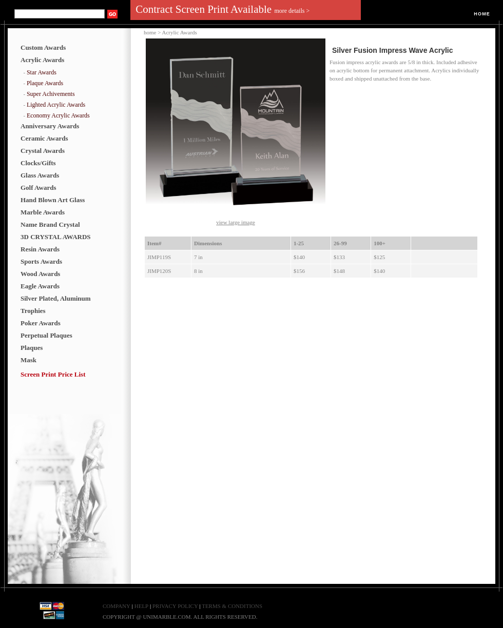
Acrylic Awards (42, 60)
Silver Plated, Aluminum (56, 298)
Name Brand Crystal (50, 224)
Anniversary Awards (50, 126)
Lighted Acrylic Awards (56, 104)
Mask (28, 360)
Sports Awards (41, 261)
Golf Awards (38, 187)
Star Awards (41, 72)
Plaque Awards (45, 83)
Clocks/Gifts (38, 163)
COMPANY (116, 606)
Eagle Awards (40, 286)
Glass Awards (40, 175)
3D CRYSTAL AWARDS (56, 237)
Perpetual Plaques (46, 335)
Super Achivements (51, 93)
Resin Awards (40, 249)
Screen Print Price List (53, 374)
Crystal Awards (43, 150)
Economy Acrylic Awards (58, 115)
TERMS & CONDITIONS (232, 606)
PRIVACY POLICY (175, 606)
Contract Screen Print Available (222, 9)
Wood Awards (40, 274)
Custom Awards (43, 47)
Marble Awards (43, 212)
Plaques (32, 347)
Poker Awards (41, 323)
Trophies (33, 311)
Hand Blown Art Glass (53, 200)
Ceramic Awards (44, 138)
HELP (141, 606)
